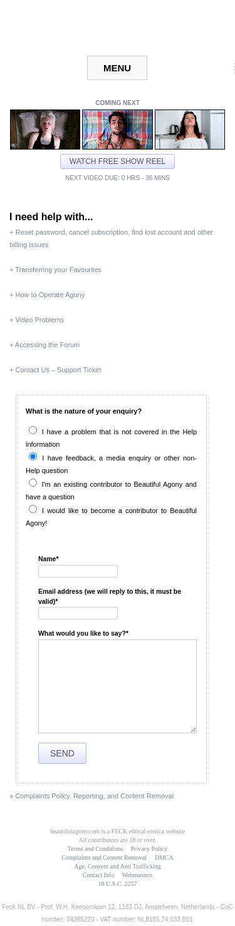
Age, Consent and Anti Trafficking (117, 866)
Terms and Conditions (95, 848)
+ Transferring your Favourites (55, 269)
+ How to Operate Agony (47, 294)
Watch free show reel (117, 161)
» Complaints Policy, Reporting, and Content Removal (91, 796)
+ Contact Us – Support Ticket (55, 370)
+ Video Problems (36, 319)
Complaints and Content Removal (104, 857)
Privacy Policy (149, 848)
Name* (48, 559)
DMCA (164, 857)
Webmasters (137, 875)
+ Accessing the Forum (44, 345)
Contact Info (98, 875)
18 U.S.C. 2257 (117, 883)
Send (62, 753)
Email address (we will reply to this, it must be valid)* (109, 596)
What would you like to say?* (83, 633)
